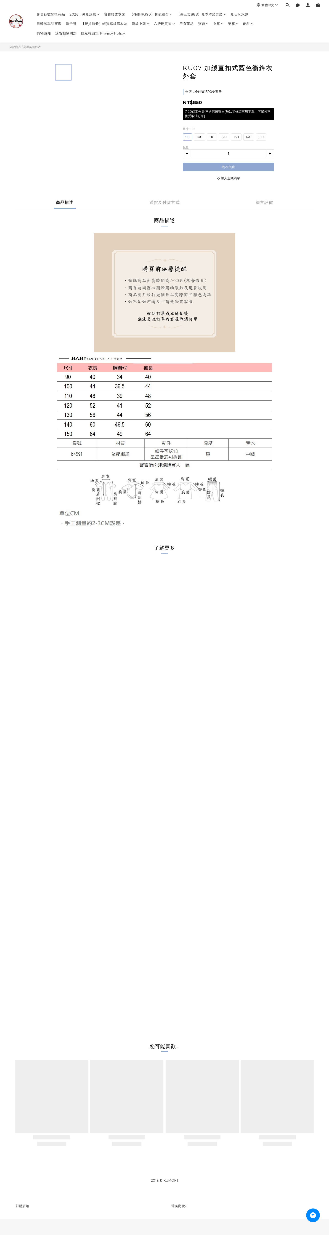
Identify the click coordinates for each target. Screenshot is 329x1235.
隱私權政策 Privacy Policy (103, 33)
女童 (218, 24)
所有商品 (186, 24)
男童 (233, 24)
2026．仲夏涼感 (84, 14)
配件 (248, 24)
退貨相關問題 (66, 33)
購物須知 (44, 33)
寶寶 (203, 24)
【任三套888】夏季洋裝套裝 (201, 14)
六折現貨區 (164, 24)
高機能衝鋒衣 (32, 47)
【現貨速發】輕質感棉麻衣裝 (104, 24)
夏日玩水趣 (239, 14)
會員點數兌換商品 (51, 14)
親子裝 (71, 24)
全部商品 (15, 47)
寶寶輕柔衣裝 (114, 14)
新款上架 (140, 24)
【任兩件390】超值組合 (151, 14)
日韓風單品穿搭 (49, 24)
